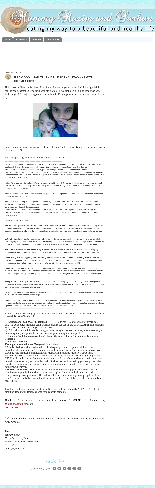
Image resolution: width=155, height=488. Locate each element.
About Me (36, 39)
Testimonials (21, 39)
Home (7, 39)
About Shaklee (53, 39)
